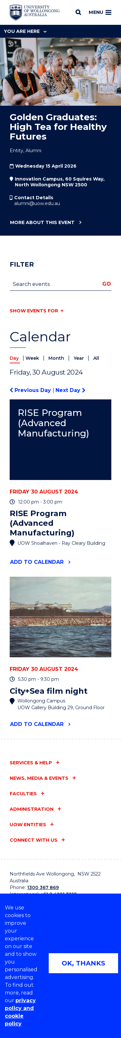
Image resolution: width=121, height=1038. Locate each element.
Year (79, 358)
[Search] (78, 12)
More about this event (42, 223)
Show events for (34, 311)
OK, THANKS (83, 963)
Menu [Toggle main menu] (100, 12)
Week (32, 358)
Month (57, 358)
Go (106, 284)
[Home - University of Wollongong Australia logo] (35, 13)
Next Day (70, 390)
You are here (25, 31)
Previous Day (31, 390)
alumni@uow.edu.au (37, 203)
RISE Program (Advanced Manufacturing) (53, 423)
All (96, 358)
